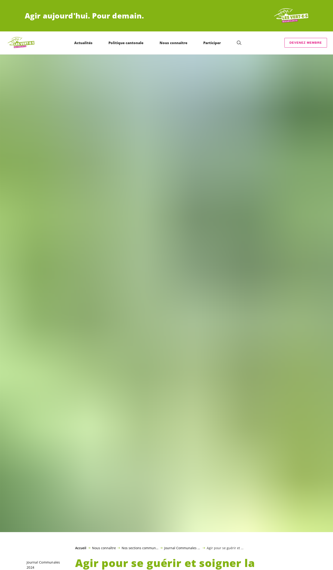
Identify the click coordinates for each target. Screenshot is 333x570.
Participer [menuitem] (212, 42)
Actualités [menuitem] (83, 42)
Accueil (80, 548)
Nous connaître (104, 548)
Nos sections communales (140, 548)
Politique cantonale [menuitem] (125, 42)
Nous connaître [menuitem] (173, 42)
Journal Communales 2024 (182, 548)
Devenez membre (306, 42)
